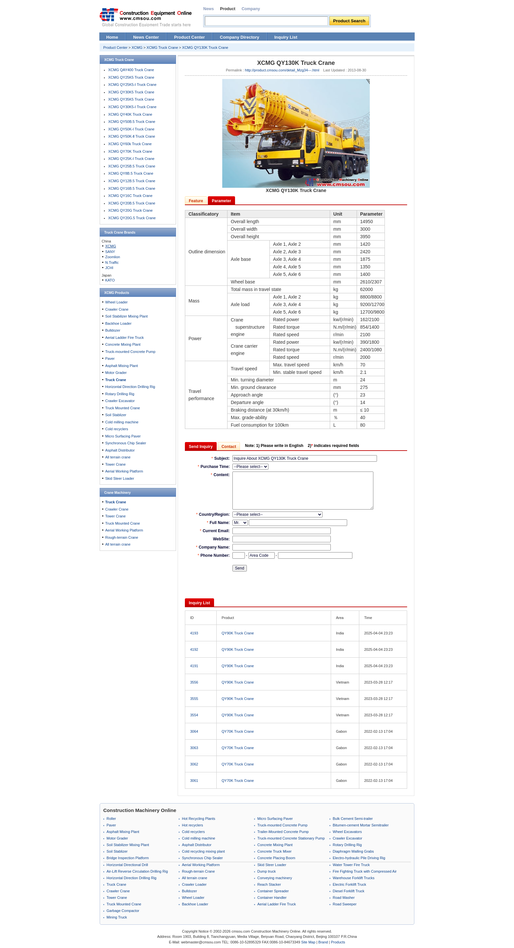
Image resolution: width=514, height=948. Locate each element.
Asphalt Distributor (120, 450)
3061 (194, 781)
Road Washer (344, 898)
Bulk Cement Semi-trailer (353, 819)
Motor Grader (116, 373)
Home (112, 37)
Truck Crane (113, 232)
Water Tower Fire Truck (351, 865)
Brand (323, 942)
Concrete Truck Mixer (274, 851)
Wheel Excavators (347, 832)
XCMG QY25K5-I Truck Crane (132, 85)
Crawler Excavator (120, 401)
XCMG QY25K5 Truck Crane (131, 77)
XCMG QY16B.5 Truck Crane (131, 188)
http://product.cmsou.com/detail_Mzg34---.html (282, 70)
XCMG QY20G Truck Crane (130, 210)
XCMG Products (116, 293)
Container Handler (272, 898)
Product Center (189, 37)
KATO (110, 280)
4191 (194, 666)
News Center (146, 37)
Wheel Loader (116, 302)
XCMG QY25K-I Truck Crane (131, 159)
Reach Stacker (269, 884)
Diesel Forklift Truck (349, 891)
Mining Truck (117, 917)
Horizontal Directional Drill (127, 865)
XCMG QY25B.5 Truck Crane (131, 166)
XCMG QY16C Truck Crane (130, 196)
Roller (111, 819)
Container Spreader (273, 891)
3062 (194, 764)
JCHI (109, 268)
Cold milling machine (122, 422)
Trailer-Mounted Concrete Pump (283, 832)
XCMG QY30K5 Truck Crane (131, 92)
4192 (194, 649)
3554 (194, 715)
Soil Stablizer (115, 415)
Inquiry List (285, 37)
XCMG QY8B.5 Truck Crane (130, 173)
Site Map (308, 942)
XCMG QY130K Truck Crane (205, 47)
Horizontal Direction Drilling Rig (130, 387)
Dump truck (266, 871)
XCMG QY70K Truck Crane (130, 151)
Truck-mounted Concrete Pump (130, 352)
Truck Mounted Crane (122, 408)
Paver (110, 358)
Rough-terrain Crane (121, 537)
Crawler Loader (194, 884)
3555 (194, 699)
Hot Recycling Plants (198, 819)
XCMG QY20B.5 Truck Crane (131, 203)
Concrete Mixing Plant (123, 344)
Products (338, 942)
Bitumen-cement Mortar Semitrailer (361, 825)
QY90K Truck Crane (238, 633)
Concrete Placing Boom (276, 858)
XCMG (137, 47)
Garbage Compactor (123, 911)
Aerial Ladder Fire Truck (124, 337)
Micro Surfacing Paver (123, 436)
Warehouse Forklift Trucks (353, 878)
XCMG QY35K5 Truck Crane (131, 99)
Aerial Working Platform (124, 471)
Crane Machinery (117, 492)
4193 (194, 633)
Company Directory (239, 37)
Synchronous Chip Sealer (125, 443)
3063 (194, 748)
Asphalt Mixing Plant (121, 366)
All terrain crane (117, 457)
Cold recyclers (116, 429)
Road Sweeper (345, 904)
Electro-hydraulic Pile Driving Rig (359, 858)
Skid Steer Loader (119, 478)
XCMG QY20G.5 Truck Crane (132, 218)
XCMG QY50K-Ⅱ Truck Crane (131, 136)
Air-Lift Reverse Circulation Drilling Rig (137, 871)
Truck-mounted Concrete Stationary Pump (291, 838)
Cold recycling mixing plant (203, 851)
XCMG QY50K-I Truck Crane (131, 129)
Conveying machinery (274, 878)
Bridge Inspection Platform (128, 858)
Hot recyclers (192, 825)
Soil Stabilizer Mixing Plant (126, 316)
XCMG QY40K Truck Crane (130, 114)
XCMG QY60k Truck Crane (130, 144)
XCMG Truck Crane (162, 47)
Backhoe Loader (118, 323)
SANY (110, 252)
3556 (194, 682)
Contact (229, 446)
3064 (194, 731)
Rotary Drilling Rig (119, 394)
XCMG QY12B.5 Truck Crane (131, 181)
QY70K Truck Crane (238, 731)
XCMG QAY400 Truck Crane (131, 70)
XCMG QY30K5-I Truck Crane (132, 107)
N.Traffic (112, 262)
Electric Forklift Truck (349, 884)
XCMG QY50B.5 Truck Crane (131, 122)
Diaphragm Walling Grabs (353, 851)
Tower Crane (115, 464)
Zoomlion (112, 257)
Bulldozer (112, 330)
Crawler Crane (116, 309)
